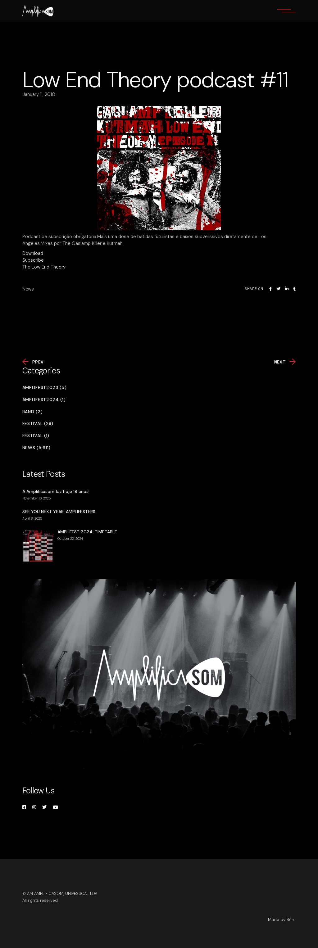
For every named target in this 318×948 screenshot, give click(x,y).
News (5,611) (36, 447)
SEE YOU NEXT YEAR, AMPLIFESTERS (58, 511)
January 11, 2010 (38, 94)
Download (32, 253)
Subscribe (33, 260)
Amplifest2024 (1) (44, 399)
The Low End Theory (44, 267)
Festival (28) (37, 423)
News (28, 289)
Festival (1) (35, 435)
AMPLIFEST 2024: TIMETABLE (87, 532)
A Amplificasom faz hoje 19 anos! (55, 491)
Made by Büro (282, 919)
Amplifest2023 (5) (44, 387)
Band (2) (32, 411)
